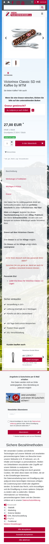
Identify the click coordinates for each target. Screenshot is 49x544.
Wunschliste (10, 152)
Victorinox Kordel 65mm (30, 350)
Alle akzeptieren (24, 529)
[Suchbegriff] (21, 7)
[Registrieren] (9, 2)
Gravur (8, 194)
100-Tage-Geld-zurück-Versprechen (21, 323)
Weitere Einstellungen (13, 524)
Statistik (11, 507)
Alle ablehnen (24, 540)
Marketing (12, 510)
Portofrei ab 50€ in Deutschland (19, 314)
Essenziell (12, 505)
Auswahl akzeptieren (24, 535)
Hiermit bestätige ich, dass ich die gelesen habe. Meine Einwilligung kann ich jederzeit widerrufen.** (25, 424)
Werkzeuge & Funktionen (16, 179)
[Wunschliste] (32, 2)
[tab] (24, 171)
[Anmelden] (4, 2)
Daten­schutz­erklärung (31, 500)
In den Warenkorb (32, 143)
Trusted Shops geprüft (16, 328)
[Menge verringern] (11, 144)
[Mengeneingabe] (7, 143)
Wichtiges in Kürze (13, 186)
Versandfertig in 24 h (15, 304)
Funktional (12, 521)
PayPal (11, 518)
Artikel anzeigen (32, 360)
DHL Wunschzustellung (17, 516)
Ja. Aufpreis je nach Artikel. (17, 110)
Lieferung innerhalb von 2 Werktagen (21, 309)
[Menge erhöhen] (11, 142)
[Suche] (42, 7)
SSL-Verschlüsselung (15, 333)
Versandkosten (23, 159)
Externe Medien (14, 513)
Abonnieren (29, 432)
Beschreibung (11, 171)
